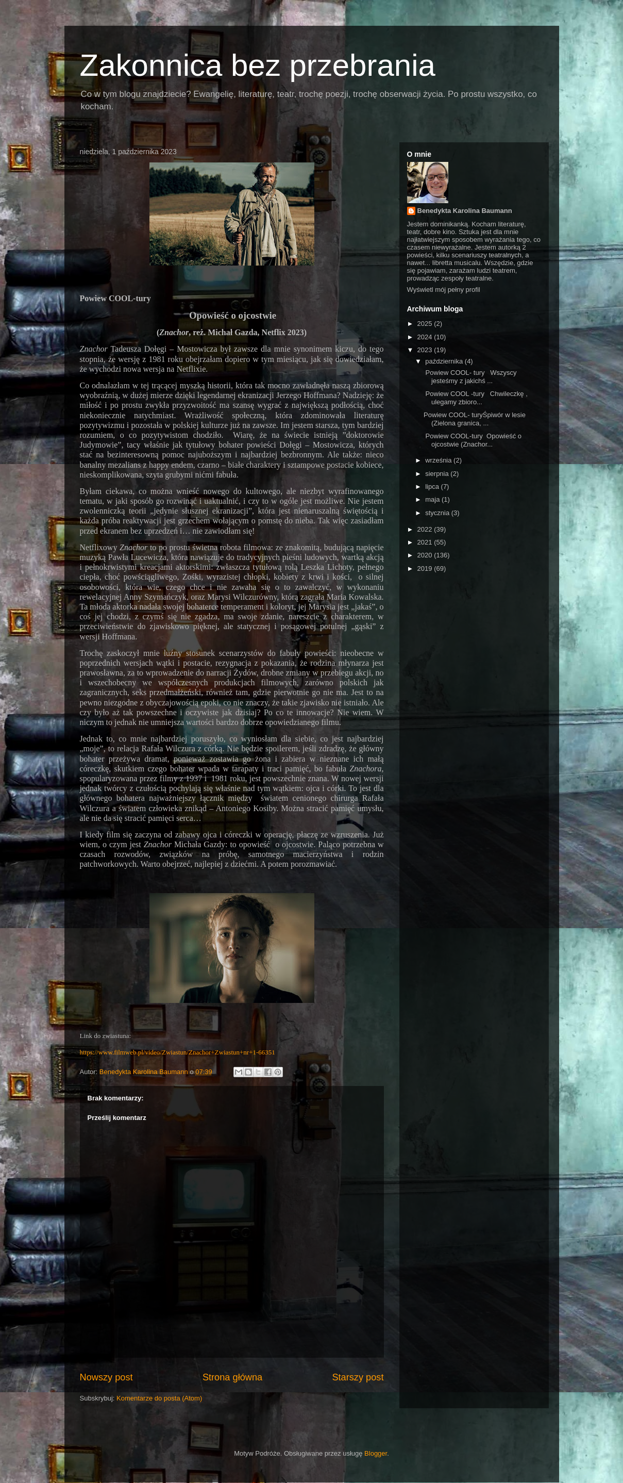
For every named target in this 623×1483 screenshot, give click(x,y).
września (439, 460)
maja (433, 499)
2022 (425, 529)
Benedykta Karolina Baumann (464, 211)
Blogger (375, 1453)
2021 (425, 542)
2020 (425, 555)
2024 (425, 337)
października (445, 361)
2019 (425, 568)
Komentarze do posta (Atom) (159, 1398)
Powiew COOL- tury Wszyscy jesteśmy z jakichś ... (470, 377)
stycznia (438, 513)
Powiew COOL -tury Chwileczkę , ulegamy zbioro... (476, 398)
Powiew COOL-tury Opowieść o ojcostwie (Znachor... (472, 440)
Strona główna (232, 1377)
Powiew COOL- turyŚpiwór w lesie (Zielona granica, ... (475, 419)
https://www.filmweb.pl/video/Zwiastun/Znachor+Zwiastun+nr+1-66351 (177, 1052)
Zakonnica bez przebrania (257, 65)
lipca (433, 486)
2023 (425, 350)
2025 (425, 323)
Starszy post (357, 1377)
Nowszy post (106, 1377)
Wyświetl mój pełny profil (443, 289)
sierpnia (437, 473)
